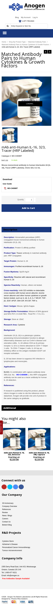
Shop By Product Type (17, 42)
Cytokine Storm (8, 541)
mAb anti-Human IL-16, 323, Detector (14, 454)
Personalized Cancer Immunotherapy (16, 547)
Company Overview (9, 506)
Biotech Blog (7, 525)
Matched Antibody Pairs (37, 42)
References (6, 509)
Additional (9, 408)
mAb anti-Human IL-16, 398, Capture (39, 454)
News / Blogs (7, 516)
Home (4, 42)
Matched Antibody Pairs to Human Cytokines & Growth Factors (25, 45)
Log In (35, 17)
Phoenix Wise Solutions (19, 599)
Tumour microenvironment (12, 550)
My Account (25, 17)
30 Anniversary (7, 503)
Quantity (20, 200)
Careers (5, 519)
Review (5, 512)
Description (10, 229)
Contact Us (6, 522)
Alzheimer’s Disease (10, 544)
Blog (17, 17)
